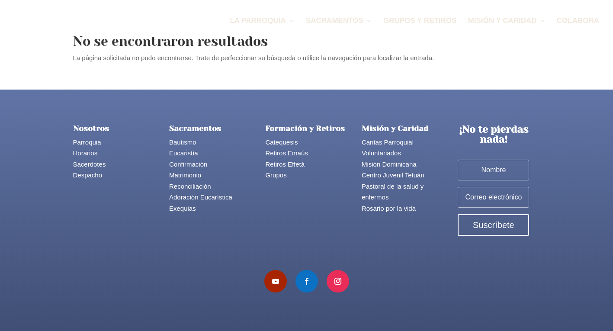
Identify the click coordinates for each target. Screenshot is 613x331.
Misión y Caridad (502, 21)
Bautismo (182, 142)
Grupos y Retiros (419, 21)
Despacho (88, 175)
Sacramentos (334, 21)
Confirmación (188, 164)
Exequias (182, 208)
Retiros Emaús (286, 153)
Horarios (85, 153)
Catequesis (281, 142)
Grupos (275, 175)
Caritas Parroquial (388, 142)
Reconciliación (190, 186)
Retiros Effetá (285, 164)
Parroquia (87, 142)
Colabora (578, 21)
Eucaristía (183, 153)
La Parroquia (258, 21)
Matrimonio (185, 175)
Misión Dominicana (389, 164)
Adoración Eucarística (200, 197)
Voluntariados (381, 153)
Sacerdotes (89, 164)
